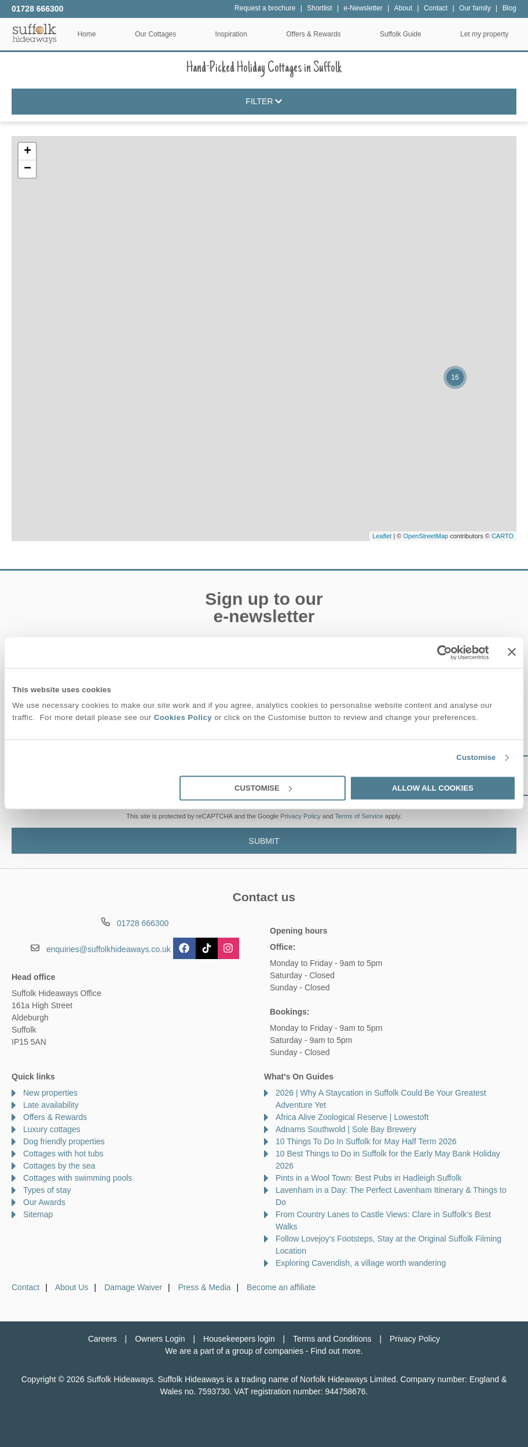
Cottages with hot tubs (63, 1153)
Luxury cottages (51, 1129)
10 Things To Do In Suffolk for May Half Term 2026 (366, 1141)
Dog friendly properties (64, 1141)
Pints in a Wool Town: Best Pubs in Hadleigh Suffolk (368, 1177)
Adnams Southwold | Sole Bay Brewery (346, 1129)
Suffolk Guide (400, 34)
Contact (25, 1287)
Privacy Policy (300, 816)
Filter (263, 101)
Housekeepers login (239, 1338)
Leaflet (381, 535)
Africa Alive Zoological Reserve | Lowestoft (352, 1117)
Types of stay (47, 1190)
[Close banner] (512, 652)
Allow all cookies (433, 788)
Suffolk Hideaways (35, 33)
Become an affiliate (281, 1287)
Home (87, 34)
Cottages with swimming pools (77, 1177)
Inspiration (231, 34)
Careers (102, 1338)
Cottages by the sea (59, 1165)
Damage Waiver (133, 1287)
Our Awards (44, 1202)
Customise (476, 758)
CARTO (503, 535)
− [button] (27, 169)
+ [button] (27, 151)
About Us (72, 1287)
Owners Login (160, 1338)
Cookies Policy (183, 718)
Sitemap (38, 1214)
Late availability (51, 1105)
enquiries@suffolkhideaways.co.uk (108, 949)
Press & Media (204, 1287)
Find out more (335, 1351)
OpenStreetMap (425, 535)
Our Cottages (155, 34)
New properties (50, 1092)
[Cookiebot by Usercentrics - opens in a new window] (438, 652)
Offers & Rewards (313, 34)
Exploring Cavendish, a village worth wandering (361, 1263)
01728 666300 (38, 8)
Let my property (484, 34)
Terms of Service (359, 816)
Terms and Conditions (332, 1338)
